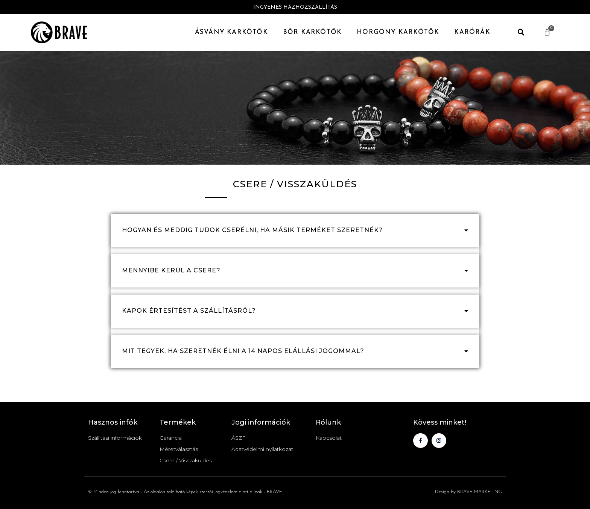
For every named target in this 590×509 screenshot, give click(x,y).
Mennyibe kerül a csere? (171, 270)
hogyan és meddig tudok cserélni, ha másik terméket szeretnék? (252, 230)
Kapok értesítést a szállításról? (189, 310)
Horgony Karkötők (398, 32)
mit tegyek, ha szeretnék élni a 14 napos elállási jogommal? (243, 351)
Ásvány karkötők (231, 32)
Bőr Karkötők (312, 32)
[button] (521, 32)
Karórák (472, 32)
